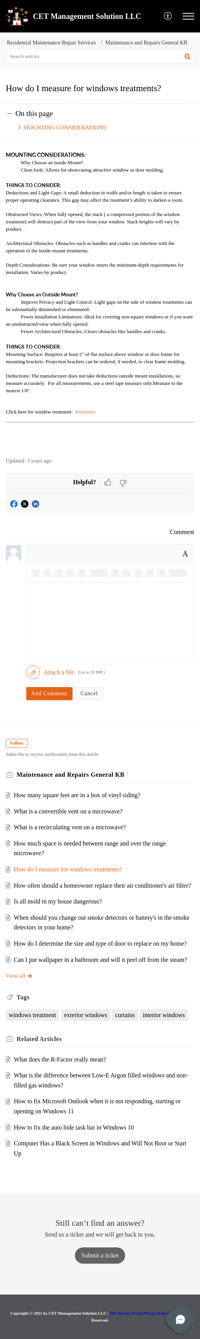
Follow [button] (17, 743)
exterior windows (85, 1015)
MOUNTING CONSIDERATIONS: (66, 127)
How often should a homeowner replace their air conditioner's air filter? (102, 885)
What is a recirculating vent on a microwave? (70, 827)
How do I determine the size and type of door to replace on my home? (100, 943)
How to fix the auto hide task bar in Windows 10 (74, 1127)
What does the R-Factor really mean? (60, 1059)
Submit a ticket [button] (100, 1255)
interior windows (164, 1015)
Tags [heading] (23, 997)
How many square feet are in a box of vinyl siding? (77, 795)
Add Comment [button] (49, 693)
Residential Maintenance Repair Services (51, 43)
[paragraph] (100, 299)
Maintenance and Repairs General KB (146, 43)
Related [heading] (39, 1039)
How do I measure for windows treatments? (68, 869)
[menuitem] (168, 16)
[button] (168, 16)
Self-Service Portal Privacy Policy (139, 1313)
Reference (85, 412)
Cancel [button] (89, 693)
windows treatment (32, 1015)
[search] (100, 56)
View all (19, 976)
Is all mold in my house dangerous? (58, 901)
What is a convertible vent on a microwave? (68, 811)
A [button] (185, 554)
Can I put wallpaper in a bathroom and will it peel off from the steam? (100, 959)
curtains (125, 1015)
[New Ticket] (100, 1255)
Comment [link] (182, 532)
